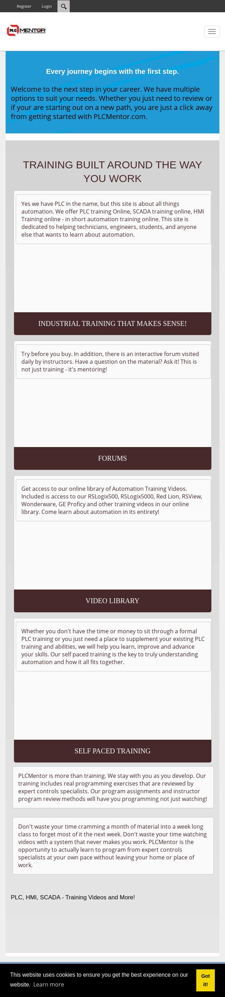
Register (24, 6)
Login (47, 6)
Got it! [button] (205, 980)
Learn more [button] (48, 984)
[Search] (63, 6)
